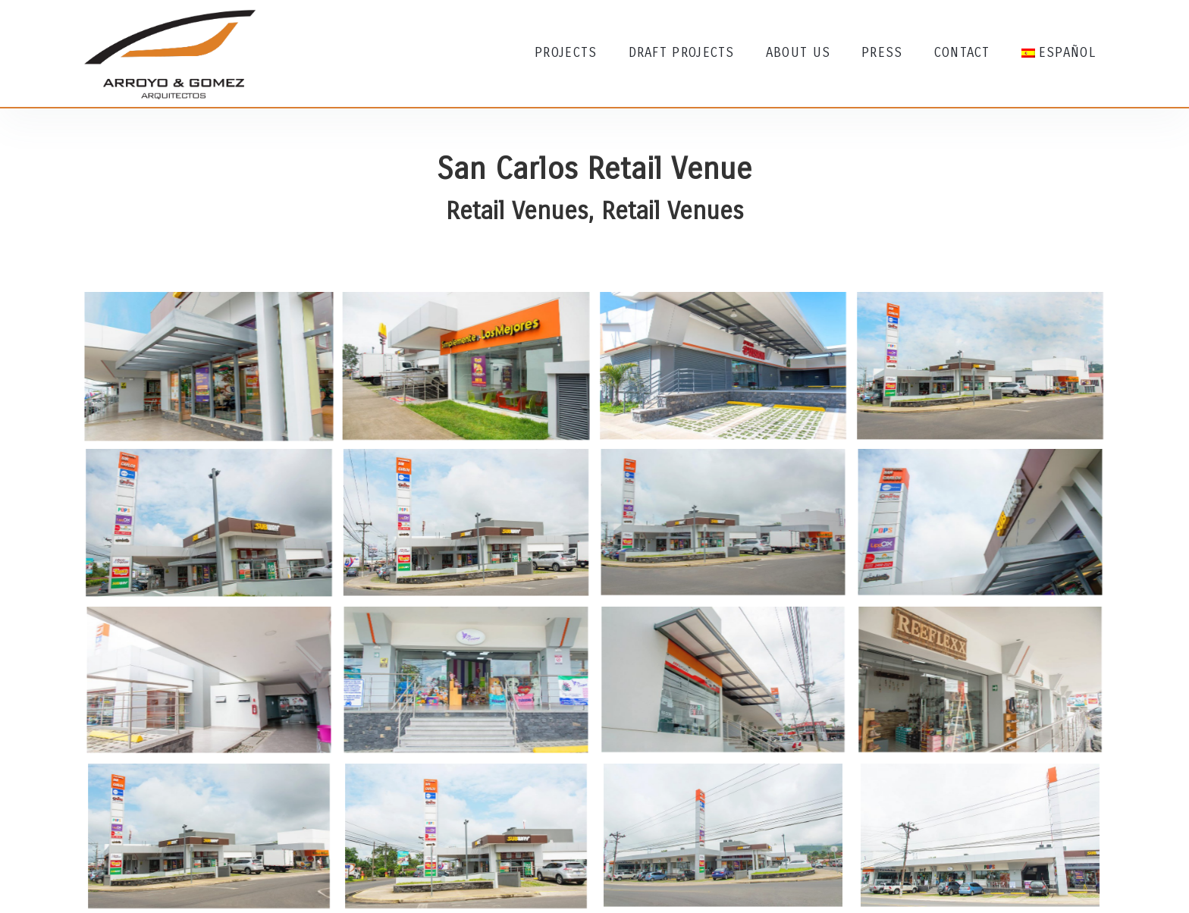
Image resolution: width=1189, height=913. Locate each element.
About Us (798, 53)
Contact (962, 53)
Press (882, 53)
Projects (566, 53)
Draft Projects (682, 53)
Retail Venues (517, 211)
